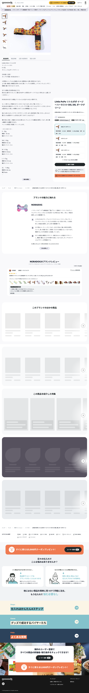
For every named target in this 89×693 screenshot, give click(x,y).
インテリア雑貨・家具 (40, 6)
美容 (23, 6)
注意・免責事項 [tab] (23, 58)
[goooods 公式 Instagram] (3, 652)
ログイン (79, 2)
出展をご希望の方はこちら (56, 650)
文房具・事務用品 (60, 6)
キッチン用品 (32, 6)
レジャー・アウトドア (69, 6)
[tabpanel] (26, 121)
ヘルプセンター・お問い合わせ (56, 652)
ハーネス (27, 188)
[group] (73, 518)
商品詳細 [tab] (13, 58)
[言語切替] (85, 2)
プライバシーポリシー (75, 647)
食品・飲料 (18, 6)
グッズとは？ (53, 647)
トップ (3, 188)
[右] (83, 330)
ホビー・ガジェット (78, 6)
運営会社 (72, 650)
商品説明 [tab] (5, 58)
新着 (13, 6)
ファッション (48, 6)
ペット (54, 6)
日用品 (26, 6)
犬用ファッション (18, 188)
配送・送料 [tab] (33, 58)
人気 (8, 6)
